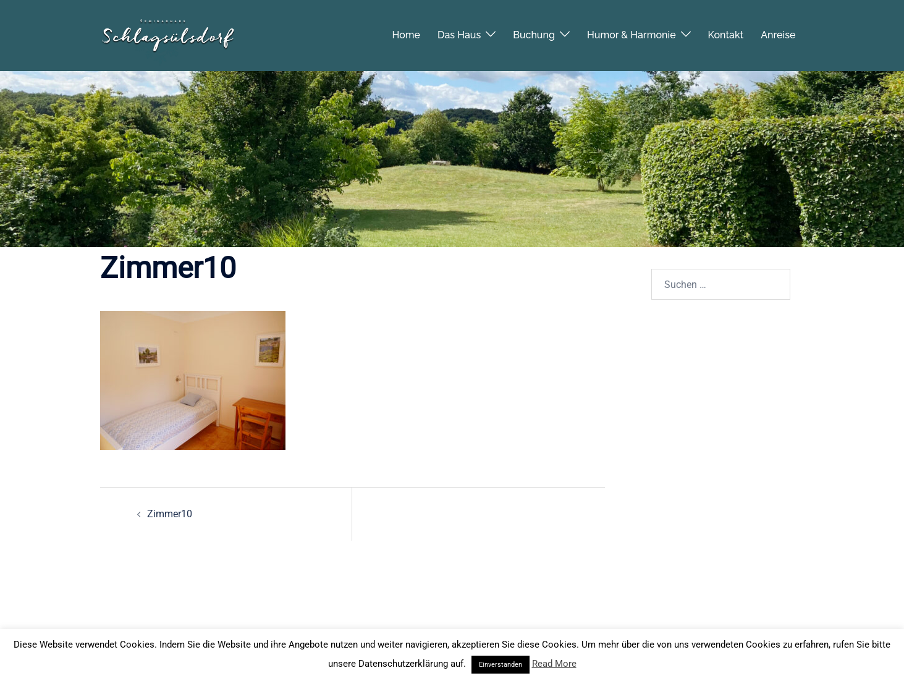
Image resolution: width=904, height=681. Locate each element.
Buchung (534, 30)
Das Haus (459, 30)
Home (406, 30)
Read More (554, 663)
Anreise (778, 30)
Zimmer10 (169, 514)
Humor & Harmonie (631, 30)
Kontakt (726, 30)
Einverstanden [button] (500, 665)
